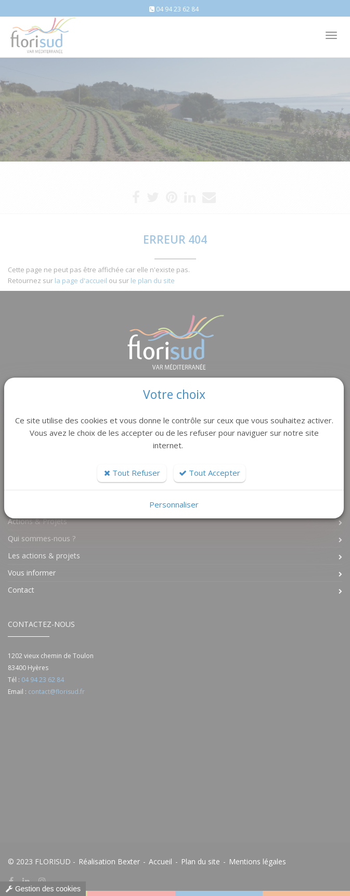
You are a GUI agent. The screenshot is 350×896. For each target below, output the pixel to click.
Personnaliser (174, 504)
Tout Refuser (132, 472)
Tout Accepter (209, 472)
